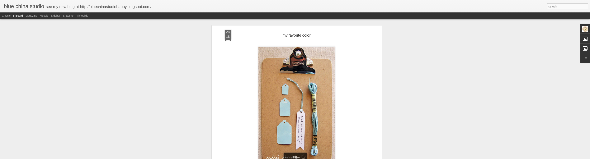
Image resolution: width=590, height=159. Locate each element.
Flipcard (18, 15)
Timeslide (82, 15)
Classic (6, 15)
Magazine (31, 15)
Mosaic (44, 15)
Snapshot (68, 15)
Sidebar (55, 15)
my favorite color (296, 35)
